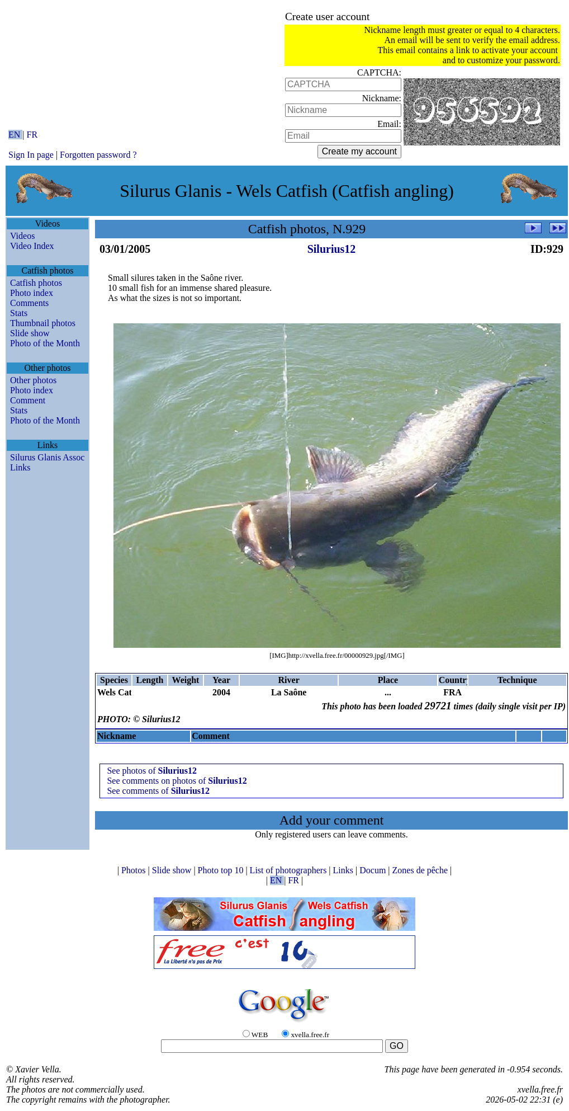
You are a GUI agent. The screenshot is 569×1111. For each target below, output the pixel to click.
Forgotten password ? (98, 154)
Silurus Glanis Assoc (47, 457)
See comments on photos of (176, 780)
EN (15, 134)
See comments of (158, 790)
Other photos (33, 380)
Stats (18, 313)
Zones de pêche (421, 870)
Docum (373, 870)
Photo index (31, 293)
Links (20, 467)
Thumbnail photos (42, 323)
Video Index (32, 246)
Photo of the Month (45, 343)
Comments (29, 303)
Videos (22, 236)
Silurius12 (331, 249)
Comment (27, 400)
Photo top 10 (222, 870)
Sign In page (31, 154)
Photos (134, 870)
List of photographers (289, 870)
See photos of (151, 770)
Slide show (30, 333)
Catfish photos (36, 283)
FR (32, 134)
